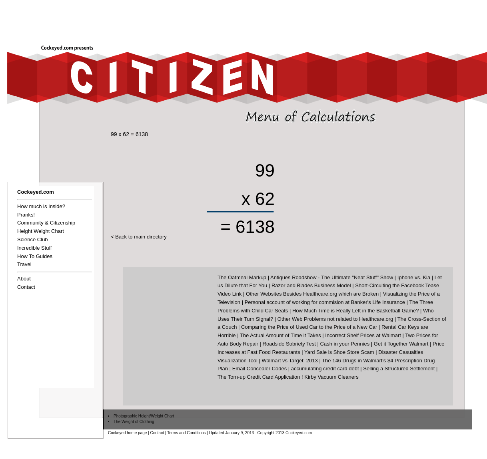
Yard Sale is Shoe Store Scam (339, 352)
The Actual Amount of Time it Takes (280, 335)
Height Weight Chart (40, 231)
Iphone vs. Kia (413, 277)
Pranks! (26, 215)
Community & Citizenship (46, 223)
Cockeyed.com (35, 192)
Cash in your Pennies (345, 344)
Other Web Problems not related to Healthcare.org (335, 319)
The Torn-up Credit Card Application (259, 377)
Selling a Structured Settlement (399, 369)
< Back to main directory (139, 237)
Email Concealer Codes (259, 369)
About (24, 279)
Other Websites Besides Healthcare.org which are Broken (312, 294)
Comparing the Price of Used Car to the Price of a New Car (309, 327)
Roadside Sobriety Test (289, 344)
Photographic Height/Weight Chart (144, 416)
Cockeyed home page (127, 433)
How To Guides (34, 256)
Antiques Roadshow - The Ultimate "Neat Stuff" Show (331, 277)
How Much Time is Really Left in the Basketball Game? (355, 311)
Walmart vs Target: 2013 (290, 361)
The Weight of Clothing (134, 421)
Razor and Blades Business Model (311, 285)
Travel (24, 264)
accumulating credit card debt (325, 369)
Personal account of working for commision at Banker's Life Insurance (325, 302)
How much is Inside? (41, 206)
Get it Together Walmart (401, 344)
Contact (26, 287)
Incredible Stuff (34, 248)
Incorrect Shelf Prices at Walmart (363, 335)
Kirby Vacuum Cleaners (331, 377)
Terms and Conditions (186, 433)
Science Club (32, 239)
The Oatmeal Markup (242, 277)
